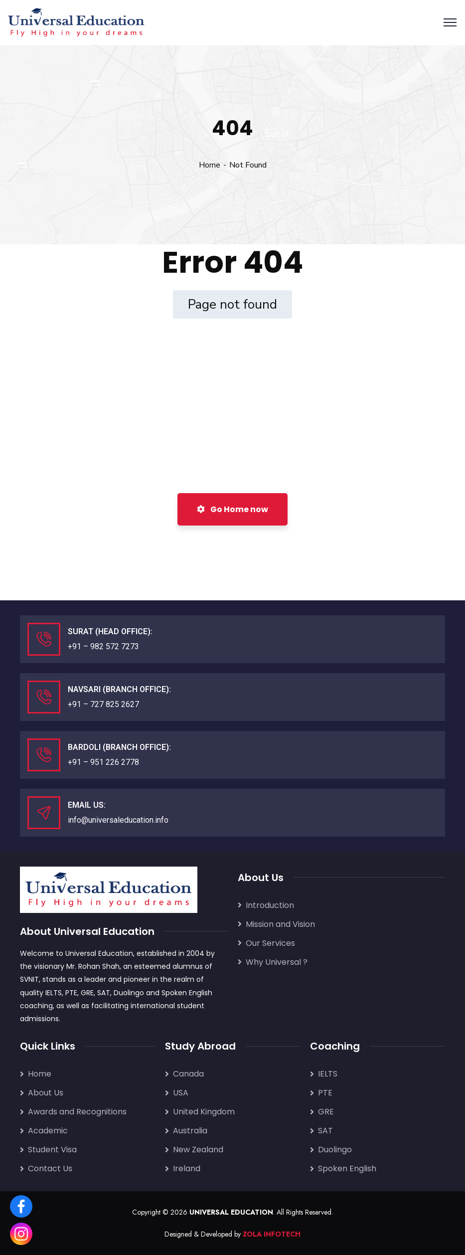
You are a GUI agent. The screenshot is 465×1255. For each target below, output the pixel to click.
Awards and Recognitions (77, 1111)
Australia (190, 1130)
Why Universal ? (277, 962)
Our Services (270, 943)
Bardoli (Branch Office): (119, 747)
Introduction (270, 905)
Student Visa (52, 1149)
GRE (87, 993)
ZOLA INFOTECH (272, 1234)
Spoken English (186, 993)
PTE (71, 993)
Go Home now (232, 509)
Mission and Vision (280, 924)
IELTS (53, 993)
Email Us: (87, 805)
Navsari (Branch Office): (119, 689)
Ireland (186, 1168)
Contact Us (50, 1168)
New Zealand (198, 1149)
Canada (188, 1073)
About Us (45, 1092)
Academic (48, 1130)
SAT (103, 993)
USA (180, 1092)
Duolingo (129, 993)
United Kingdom (204, 1111)
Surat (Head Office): (110, 631)
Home (209, 165)
